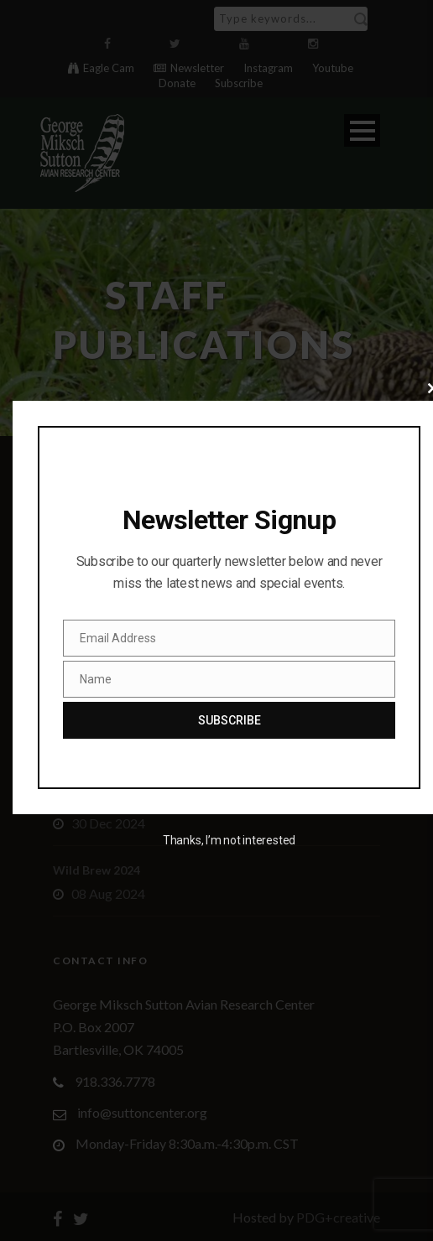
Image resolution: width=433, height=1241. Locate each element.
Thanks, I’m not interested (229, 840)
